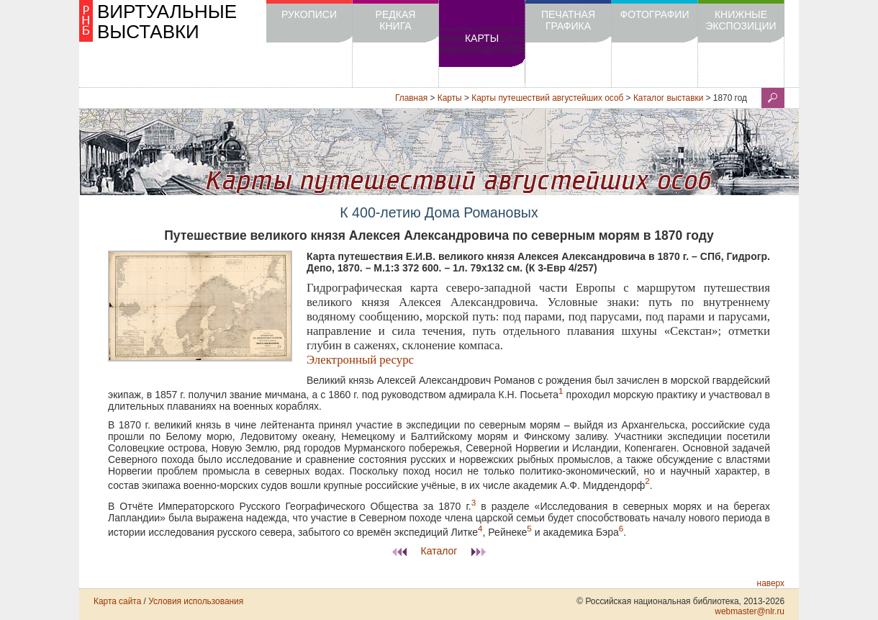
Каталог (439, 551)
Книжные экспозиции (740, 20)
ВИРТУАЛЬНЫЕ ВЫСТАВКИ (167, 21)
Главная (411, 98)
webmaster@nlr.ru (749, 611)
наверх (770, 583)
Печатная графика (568, 20)
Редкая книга (396, 20)
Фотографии (654, 14)
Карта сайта (117, 601)
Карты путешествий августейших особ (547, 98)
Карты (482, 38)
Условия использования (195, 601)
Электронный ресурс (360, 360)
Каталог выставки (668, 98)
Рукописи (309, 14)
